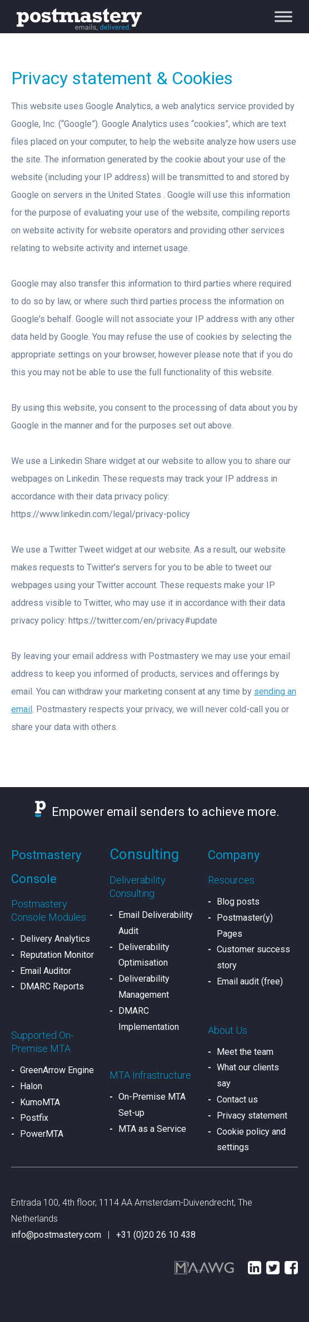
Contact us (237, 1099)
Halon (31, 1086)
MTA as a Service (152, 1129)
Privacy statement (252, 1115)
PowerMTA (41, 1134)
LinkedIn (254, 1267)
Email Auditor (45, 971)
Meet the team (245, 1052)
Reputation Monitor (57, 955)
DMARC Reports (52, 986)
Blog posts (238, 901)
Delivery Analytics (55, 938)
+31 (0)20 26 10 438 (156, 1234)
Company (234, 855)
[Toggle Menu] (283, 16)
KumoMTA (40, 1102)
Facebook (291, 1267)
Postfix (34, 1117)
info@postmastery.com (56, 1234)
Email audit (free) (250, 981)
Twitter (273, 1267)
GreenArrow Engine (57, 1070)
